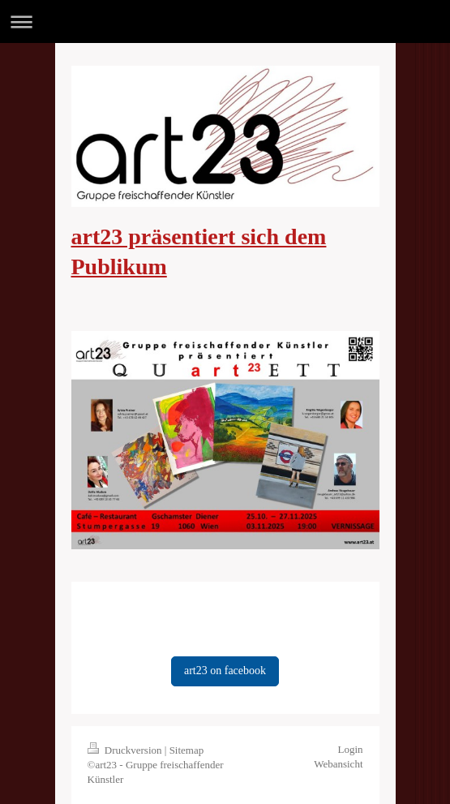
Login (349, 749)
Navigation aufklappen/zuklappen (225, 21)
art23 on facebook (225, 670)
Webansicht (338, 764)
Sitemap (186, 750)
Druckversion (126, 750)
